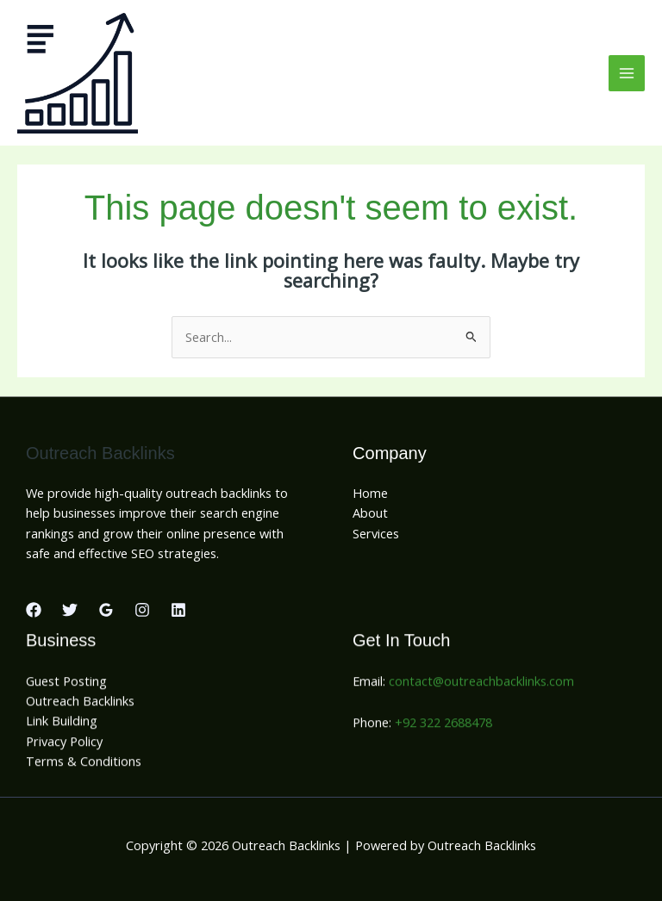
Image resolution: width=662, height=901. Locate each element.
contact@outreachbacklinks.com (481, 684)
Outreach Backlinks (80, 703)
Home (370, 492)
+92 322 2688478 (443, 726)
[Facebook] (33, 610)
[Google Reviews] (106, 610)
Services (376, 533)
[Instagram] (142, 610)
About (370, 512)
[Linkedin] (178, 610)
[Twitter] (70, 610)
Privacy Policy (64, 744)
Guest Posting (66, 684)
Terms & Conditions (83, 764)
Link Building (61, 723)
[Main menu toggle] (627, 73)
